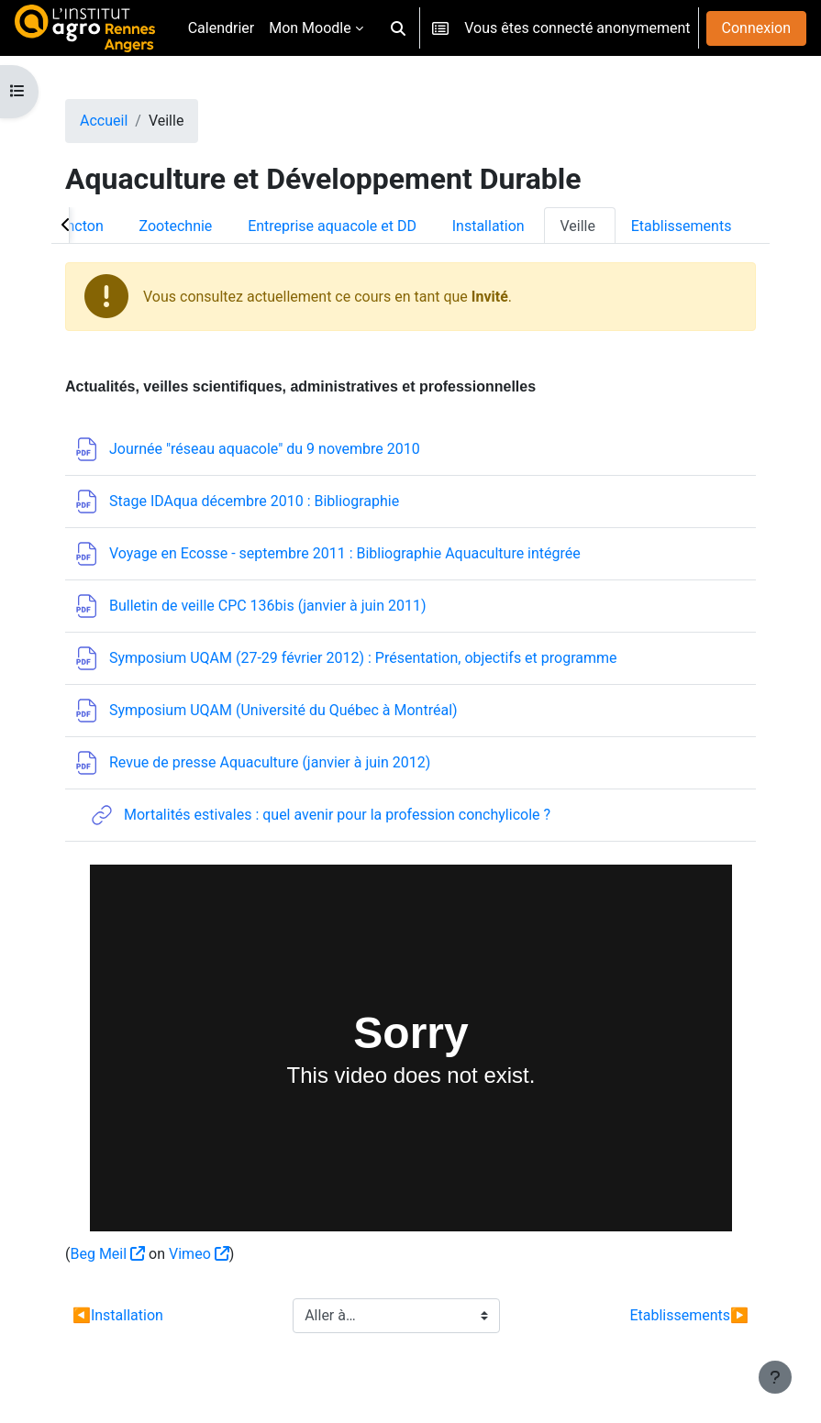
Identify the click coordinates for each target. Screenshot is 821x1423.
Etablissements (681, 226)
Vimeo (190, 1254)
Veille (577, 226)
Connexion (756, 28)
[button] (398, 28)
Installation (488, 226)
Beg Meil (98, 1254)
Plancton (75, 226)
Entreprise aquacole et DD (332, 226)
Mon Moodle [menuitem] (310, 28)
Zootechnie (176, 226)
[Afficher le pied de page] (775, 1377)
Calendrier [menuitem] (221, 28)
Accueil (104, 120)
